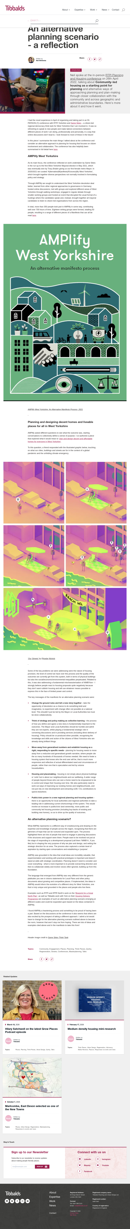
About (65, 10)
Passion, (92, 1050)
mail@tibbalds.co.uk (80, 1205)
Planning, (70, 949)
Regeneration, (45, 951)
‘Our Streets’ (33, 659)
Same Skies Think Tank (58, 937)
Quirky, (89, 949)
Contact (115, 10)
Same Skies (76, 123)
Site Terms (73, 1215)
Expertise (79, 10)
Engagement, (54, 949)
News (104, 10)
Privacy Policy (74, 1213)
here (56, 149)
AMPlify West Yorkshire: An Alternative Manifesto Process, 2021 (55, 409)
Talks (84, 951)
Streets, (54, 951)
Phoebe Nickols (48, 659)
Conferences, (63, 951)
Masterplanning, (75, 951)
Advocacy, (109, 1047)
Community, (44, 949)
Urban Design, (41, 1050)
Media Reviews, (83, 1050)
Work (92, 10)
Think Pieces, (80, 949)
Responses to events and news (105, 1050)
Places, (63, 949)
